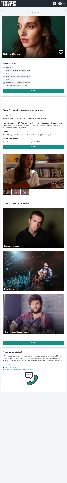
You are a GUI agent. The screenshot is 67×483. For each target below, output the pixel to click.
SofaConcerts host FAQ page (23, 358)
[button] (62, 3)
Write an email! (10, 367)
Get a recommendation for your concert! (19, 370)
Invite (34, 91)
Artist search (34, 12)
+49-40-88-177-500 (13, 365)
